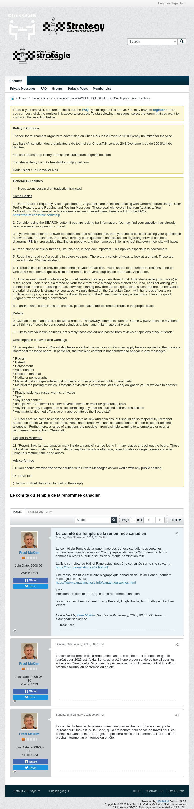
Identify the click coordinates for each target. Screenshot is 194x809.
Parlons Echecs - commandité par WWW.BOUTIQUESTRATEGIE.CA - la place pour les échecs (91, 98)
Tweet (30, 586)
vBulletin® (163, 801)
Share (30, 580)
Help (136, 791)
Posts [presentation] (17, 511)
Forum (23, 98)
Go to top (176, 791)
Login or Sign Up (172, 3)
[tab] (17, 511)
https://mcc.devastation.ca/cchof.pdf (82, 567)
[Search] (152, 41)
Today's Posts (78, 88)
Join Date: (22, 565)
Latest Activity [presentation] (40, 511)
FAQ (44, 88)
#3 (177, 715)
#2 (177, 644)
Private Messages (23, 88)
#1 (177, 533)
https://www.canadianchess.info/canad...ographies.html (96, 582)
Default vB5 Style (26, 791)
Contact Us (154, 791)
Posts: (25, 573)
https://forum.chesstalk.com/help (36, 215)
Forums (15, 81)
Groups (57, 88)
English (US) (59, 791)
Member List (102, 88)
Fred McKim (29, 553)
